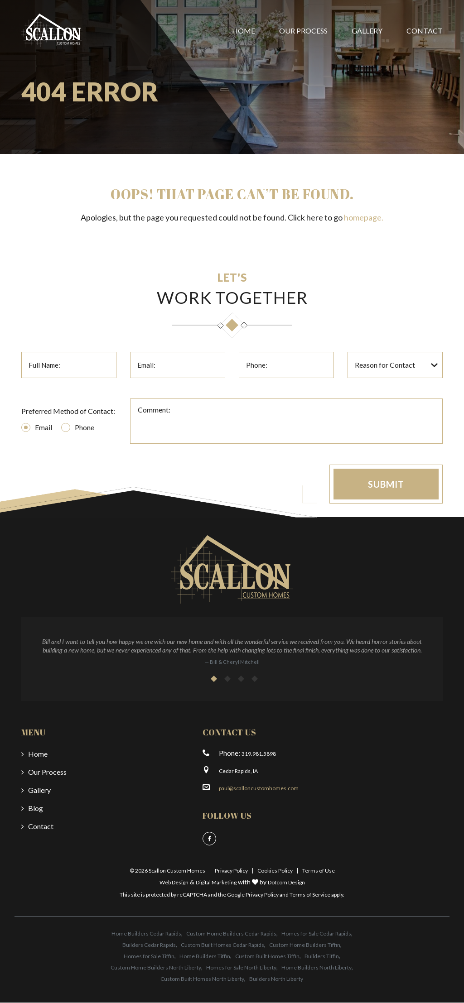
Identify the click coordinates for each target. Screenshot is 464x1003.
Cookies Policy (275, 870)
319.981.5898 (259, 753)
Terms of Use (318, 870)
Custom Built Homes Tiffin (267, 956)
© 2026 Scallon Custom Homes (167, 870)
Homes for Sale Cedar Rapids (316, 934)
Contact (424, 30)
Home (243, 30)
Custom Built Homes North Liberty (202, 979)
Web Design (174, 882)
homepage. (363, 217)
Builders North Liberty (276, 979)
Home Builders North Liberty (316, 968)
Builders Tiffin (321, 956)
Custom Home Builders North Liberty (156, 968)
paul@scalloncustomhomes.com (259, 788)
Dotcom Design (286, 882)
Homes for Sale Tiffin (149, 956)
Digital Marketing (216, 882)
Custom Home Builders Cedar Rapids (231, 934)
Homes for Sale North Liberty (241, 968)
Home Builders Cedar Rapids (146, 934)
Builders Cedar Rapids (149, 945)
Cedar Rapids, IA (238, 771)
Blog (35, 808)
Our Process (303, 30)
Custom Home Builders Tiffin (304, 945)
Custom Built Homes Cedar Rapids (222, 945)
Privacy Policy (231, 870)
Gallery (367, 30)
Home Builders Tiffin (204, 956)
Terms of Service (310, 894)
